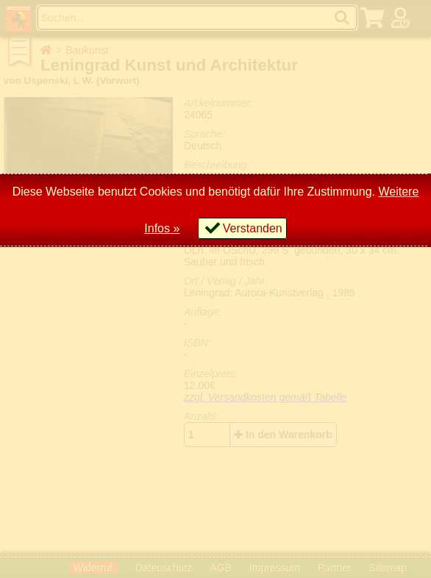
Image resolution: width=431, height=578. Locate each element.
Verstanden (252, 228)
